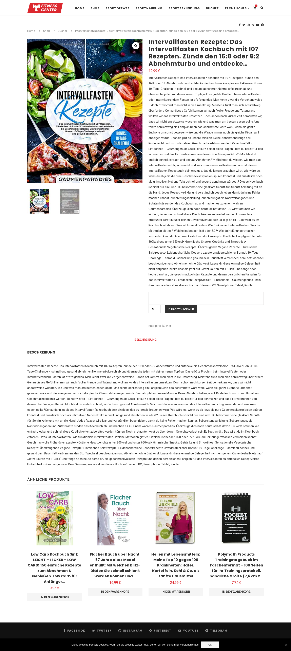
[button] (135, 45)
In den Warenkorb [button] (54, 597)
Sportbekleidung (184, 8)
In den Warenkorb (181, 308)
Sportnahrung (148, 8)
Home (79, 8)
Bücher (212, 8)
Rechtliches (236, 8)
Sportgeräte (117, 8)
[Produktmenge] (155, 309)
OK (210, 644)
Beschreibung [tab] (145, 339)
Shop (95, 8)
